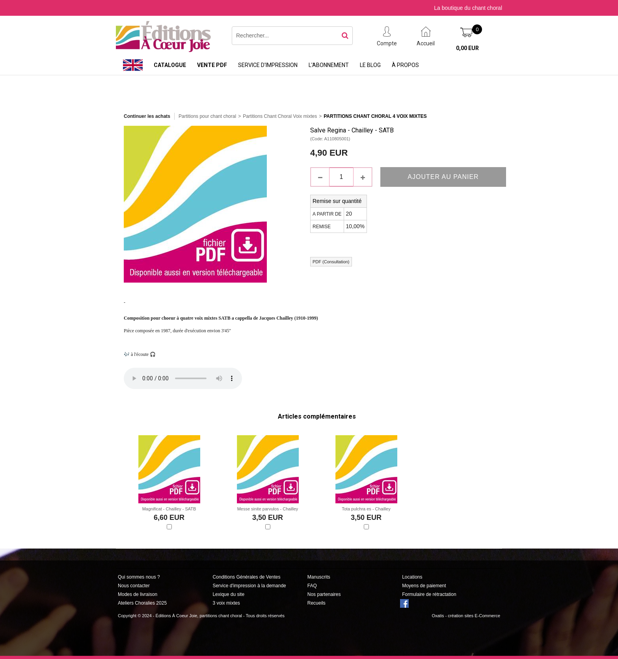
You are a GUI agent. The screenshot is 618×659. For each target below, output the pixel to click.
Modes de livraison (137, 594)
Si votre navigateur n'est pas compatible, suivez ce (183, 378)
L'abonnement (329, 65)
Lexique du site (228, 594)
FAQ (312, 585)
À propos (405, 65)
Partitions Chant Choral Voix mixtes (280, 116)
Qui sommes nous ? (139, 577)
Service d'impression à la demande (249, 585)
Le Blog (370, 65)
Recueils (316, 603)
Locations (412, 577)
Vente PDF (212, 65)
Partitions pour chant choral (207, 116)
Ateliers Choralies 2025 (142, 603)
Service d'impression (268, 65)
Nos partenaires (324, 594)
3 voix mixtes (226, 603)
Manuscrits (318, 577)
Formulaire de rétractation (429, 594)
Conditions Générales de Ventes (246, 577)
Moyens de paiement (424, 585)
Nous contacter (134, 585)
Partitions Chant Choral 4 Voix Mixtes (375, 116)
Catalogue (170, 65)
